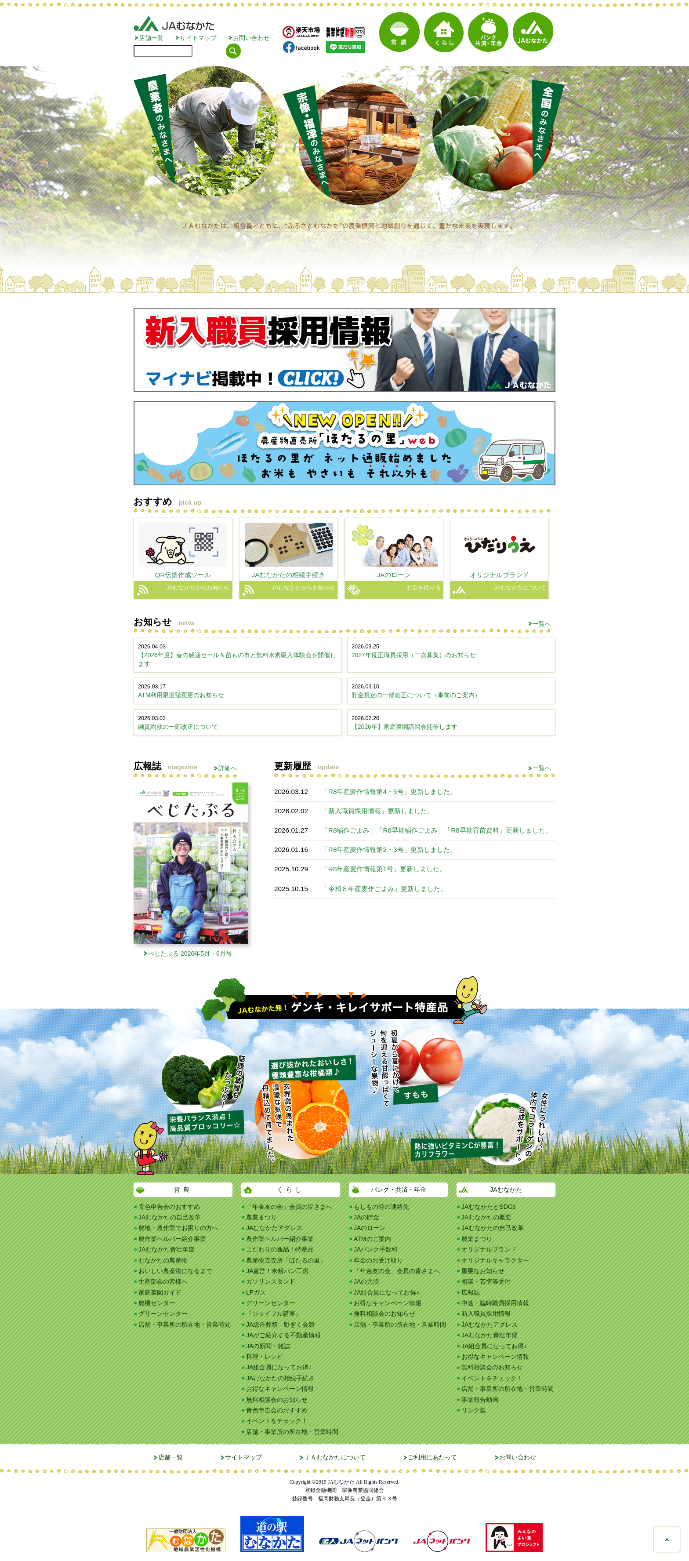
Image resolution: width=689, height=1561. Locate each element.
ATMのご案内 (372, 1238)
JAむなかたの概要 (486, 1217)
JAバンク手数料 (376, 1249)
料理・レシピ (264, 1356)
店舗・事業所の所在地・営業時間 (184, 1324)
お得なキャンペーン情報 (280, 1388)
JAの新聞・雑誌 (268, 1346)
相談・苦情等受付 (486, 1281)
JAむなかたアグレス (274, 1227)
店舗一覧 (151, 37)
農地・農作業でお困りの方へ (178, 1227)
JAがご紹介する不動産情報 (283, 1335)
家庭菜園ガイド (159, 1292)
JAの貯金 (366, 1217)
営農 (183, 1189)
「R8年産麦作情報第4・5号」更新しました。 (389, 791)
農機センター (156, 1302)
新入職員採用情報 (486, 1313)
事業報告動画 (479, 1399)
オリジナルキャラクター (495, 1260)
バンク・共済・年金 (398, 1189)
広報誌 (470, 1292)
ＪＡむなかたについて (335, 1457)
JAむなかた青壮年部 (166, 1249)
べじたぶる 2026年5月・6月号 (190, 953)
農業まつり (261, 1217)
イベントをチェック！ (277, 1420)
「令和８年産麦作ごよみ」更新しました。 (384, 888)
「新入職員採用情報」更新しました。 (378, 811)
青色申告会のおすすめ (169, 1206)
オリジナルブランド (489, 1249)
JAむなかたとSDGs (488, 1206)
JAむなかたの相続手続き (280, 1378)
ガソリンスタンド (270, 1281)
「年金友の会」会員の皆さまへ (289, 1206)
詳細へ (227, 767)
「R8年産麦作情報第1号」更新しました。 (384, 869)
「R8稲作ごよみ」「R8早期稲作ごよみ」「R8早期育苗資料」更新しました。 (437, 830)
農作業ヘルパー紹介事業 (172, 1238)
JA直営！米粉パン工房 (277, 1270)
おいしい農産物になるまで (175, 1270)
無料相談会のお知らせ (277, 1399)
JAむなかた (506, 1189)
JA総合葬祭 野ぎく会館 (280, 1324)
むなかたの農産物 (163, 1260)
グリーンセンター (163, 1313)
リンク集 (473, 1410)
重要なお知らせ (482, 1270)
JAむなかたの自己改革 (169, 1217)
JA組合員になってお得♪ (279, 1367)
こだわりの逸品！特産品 (280, 1249)
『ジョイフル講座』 (273, 1313)
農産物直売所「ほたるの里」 (286, 1260)
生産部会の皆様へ (163, 1281)
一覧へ (542, 623)
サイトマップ (198, 37)
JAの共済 (366, 1281)
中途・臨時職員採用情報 (495, 1302)
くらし (291, 1189)
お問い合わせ (251, 37)
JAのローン (369, 1227)
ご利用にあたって (432, 1457)
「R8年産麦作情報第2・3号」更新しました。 (389, 849)
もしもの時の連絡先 (381, 1206)
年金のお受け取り (378, 1260)
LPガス (256, 1292)
